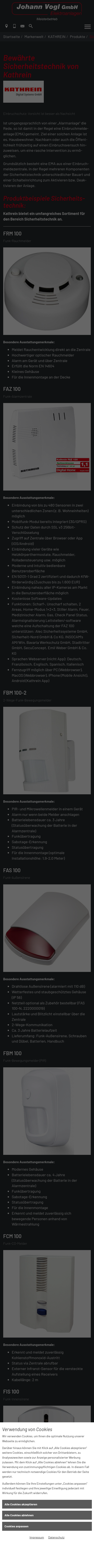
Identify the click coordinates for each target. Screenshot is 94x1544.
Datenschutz (56, 1537)
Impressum (36, 1537)
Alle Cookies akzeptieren (20, 1504)
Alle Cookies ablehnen (19, 1515)
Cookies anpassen (16, 1526)
